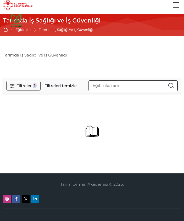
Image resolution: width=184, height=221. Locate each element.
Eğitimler (23, 30)
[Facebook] (16, 199)
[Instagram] (7, 199)
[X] (26, 199)
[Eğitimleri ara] (171, 85)
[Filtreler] (23, 85)
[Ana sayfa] (16, 21)
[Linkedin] (35, 199)
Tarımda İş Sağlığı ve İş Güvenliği (66, 30)
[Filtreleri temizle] (60, 86)
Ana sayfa (6, 29)
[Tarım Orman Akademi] (17, 5)
